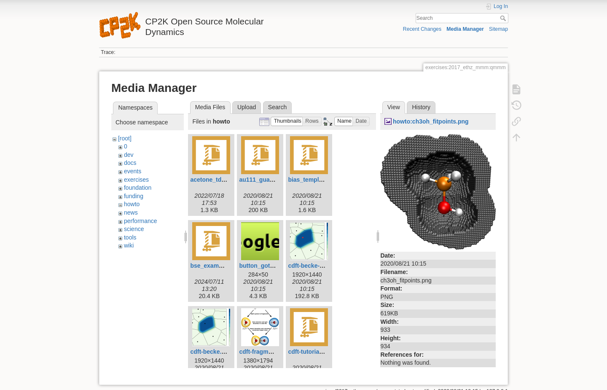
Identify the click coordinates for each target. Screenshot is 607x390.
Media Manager (465, 29)
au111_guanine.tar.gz (269, 179)
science (134, 229)
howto (132, 204)
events (132, 171)
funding (133, 196)
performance (140, 221)
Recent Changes (422, 29)
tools (130, 237)
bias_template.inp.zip (318, 179)
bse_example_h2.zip (218, 265)
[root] (125, 138)
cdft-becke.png (211, 351)
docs (130, 162)
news (131, 212)
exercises (136, 179)
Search (504, 18)
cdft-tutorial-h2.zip (313, 351)
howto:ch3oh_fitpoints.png (431, 121)
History (421, 107)
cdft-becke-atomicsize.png (325, 265)
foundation (137, 187)
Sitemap (498, 29)
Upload (246, 107)
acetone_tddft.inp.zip (219, 179)
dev (129, 154)
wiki (129, 245)
